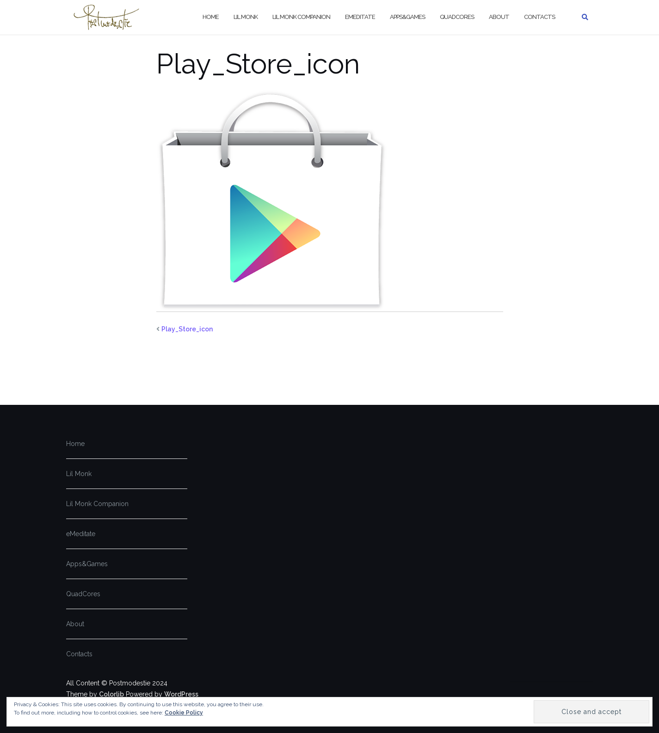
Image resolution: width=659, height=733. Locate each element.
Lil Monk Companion (301, 16)
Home (211, 16)
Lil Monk (246, 16)
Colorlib (111, 694)
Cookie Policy (184, 712)
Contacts (539, 16)
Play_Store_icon (187, 329)
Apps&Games (407, 16)
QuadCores (457, 16)
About (499, 16)
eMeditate (360, 16)
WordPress (181, 694)
